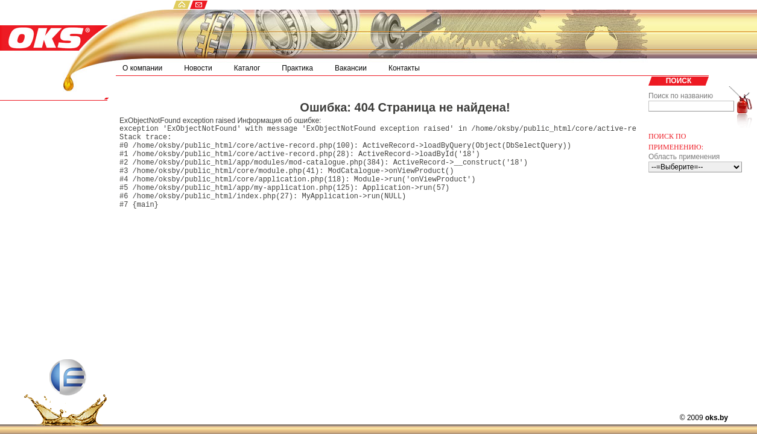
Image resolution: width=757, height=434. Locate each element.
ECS (65, 396)
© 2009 (704, 418)
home (181, 5)
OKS (54, 29)
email (199, 5)
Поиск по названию (680, 96)
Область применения (684, 157)
